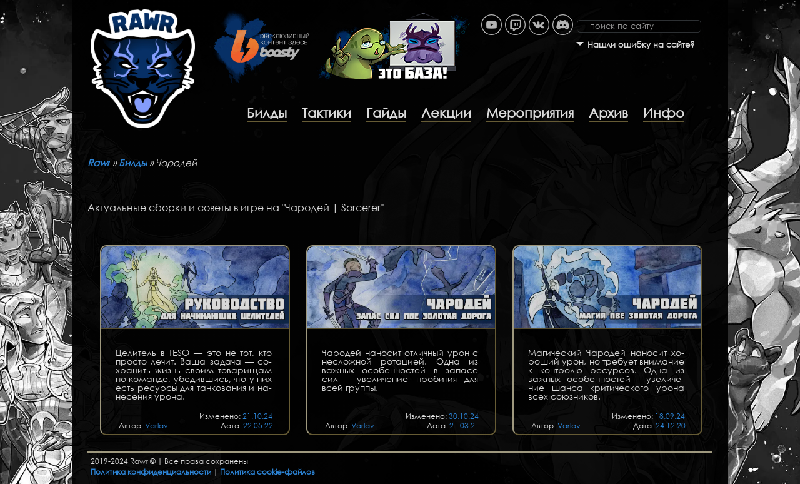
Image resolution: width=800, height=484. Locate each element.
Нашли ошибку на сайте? (641, 44)
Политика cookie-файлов (267, 471)
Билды (267, 112)
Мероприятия (530, 112)
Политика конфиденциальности (151, 471)
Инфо (663, 112)
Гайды (386, 112)
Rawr (99, 162)
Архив (608, 112)
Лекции (446, 112)
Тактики (326, 112)
